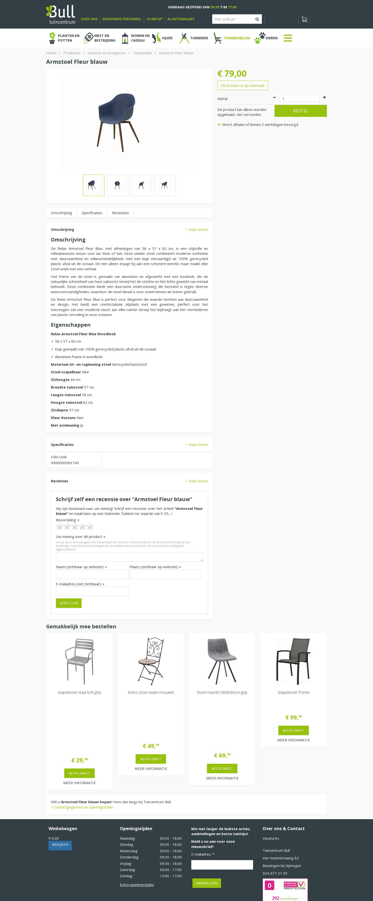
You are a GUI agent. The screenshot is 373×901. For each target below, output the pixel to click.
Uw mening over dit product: (80, 536)
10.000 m (154, 19)
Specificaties (92, 212)
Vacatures (271, 781)
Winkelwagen (63, 771)
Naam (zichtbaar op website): (81, 566)
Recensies (120, 212)
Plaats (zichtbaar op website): (155, 566)
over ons (89, 19)
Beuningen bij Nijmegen (282, 808)
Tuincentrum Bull (276, 793)
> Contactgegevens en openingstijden (82, 750)
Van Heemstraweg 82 (281, 800)
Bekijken (60, 787)
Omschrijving (61, 212)
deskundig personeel (122, 19)
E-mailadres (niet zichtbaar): (80, 583)
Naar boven (198, 229)
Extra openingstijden (137, 827)
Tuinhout (146, 884)
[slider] (75, 526)
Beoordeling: (67, 519)
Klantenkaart (181, 19)
